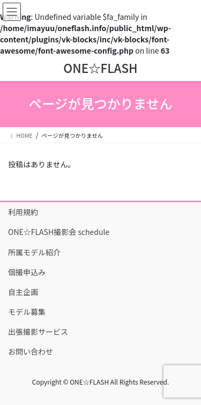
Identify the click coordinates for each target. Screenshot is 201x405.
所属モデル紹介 (34, 252)
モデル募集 (27, 311)
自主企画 (23, 291)
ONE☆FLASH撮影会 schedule (58, 231)
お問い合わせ (30, 351)
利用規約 (23, 212)
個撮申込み (27, 272)
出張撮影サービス (38, 331)
